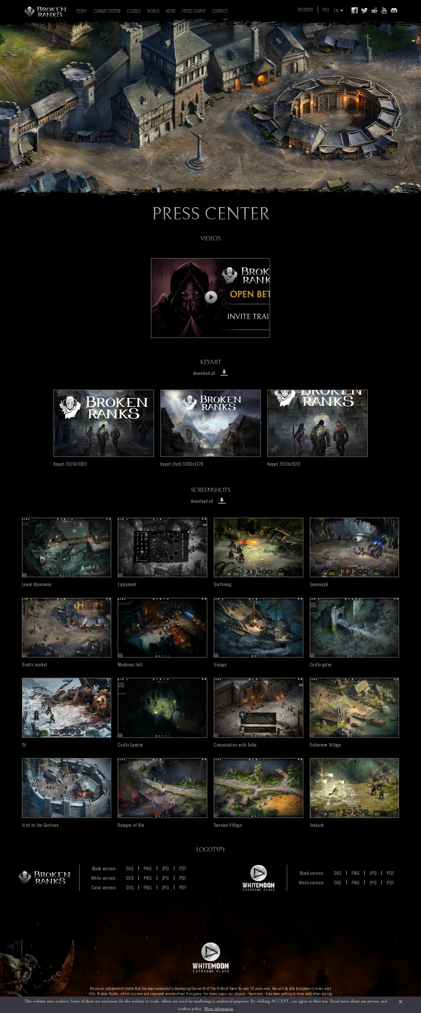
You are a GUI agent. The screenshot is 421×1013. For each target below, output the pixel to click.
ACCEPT (279, 1001)
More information (218, 1008)
